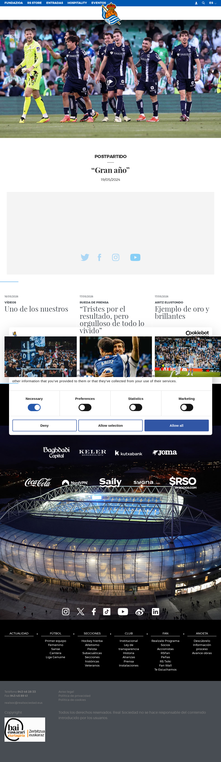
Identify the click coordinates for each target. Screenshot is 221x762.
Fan (165, 633)
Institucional (129, 641)
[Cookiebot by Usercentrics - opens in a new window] (189, 334)
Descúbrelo (202, 641)
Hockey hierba (92, 641)
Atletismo (92, 645)
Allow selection (110, 425)
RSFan (165, 653)
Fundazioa (14, 3)
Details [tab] (110, 347)
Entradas (54, 3)
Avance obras (202, 653)
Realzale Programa (165, 641)
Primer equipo (55, 641)
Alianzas (129, 657)
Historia (128, 653)
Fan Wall (165, 665)
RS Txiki (165, 661)
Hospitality (77, 3)
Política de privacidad (74, 695)
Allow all (177, 425)
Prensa (129, 661)
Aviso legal (66, 691)
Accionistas (165, 649)
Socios (165, 645)
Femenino (55, 645)
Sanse (55, 649)
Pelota (92, 649)
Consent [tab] (43, 347)
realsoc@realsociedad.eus (23, 702)
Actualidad (18, 633)
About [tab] (178, 347)
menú (11, 36)
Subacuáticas (92, 653)
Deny (44, 425)
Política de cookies (72, 700)
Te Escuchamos (165, 669)
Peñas (165, 657)
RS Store (34, 3)
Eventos (98, 3)
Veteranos (92, 665)
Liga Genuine (55, 657)
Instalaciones (128, 665)
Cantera (55, 653)
